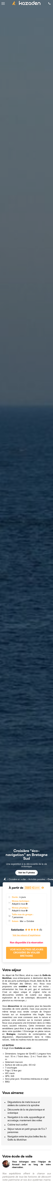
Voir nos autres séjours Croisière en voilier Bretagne (26, 952)
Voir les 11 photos (26, 873)
